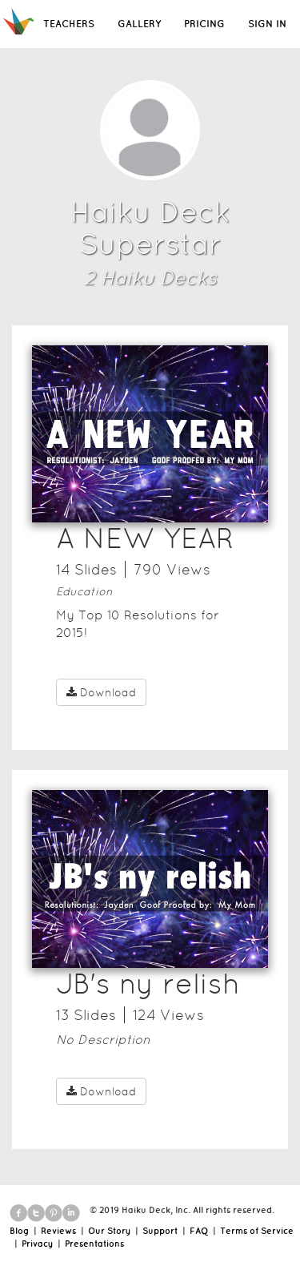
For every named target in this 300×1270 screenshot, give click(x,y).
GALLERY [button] (139, 23)
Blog (19, 1231)
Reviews (58, 1231)
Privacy (37, 1243)
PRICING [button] (204, 23)
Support (160, 1231)
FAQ (199, 1231)
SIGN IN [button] (267, 23)
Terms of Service (257, 1231)
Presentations (94, 1243)
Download (101, 692)
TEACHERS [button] (68, 23)
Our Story (109, 1231)
